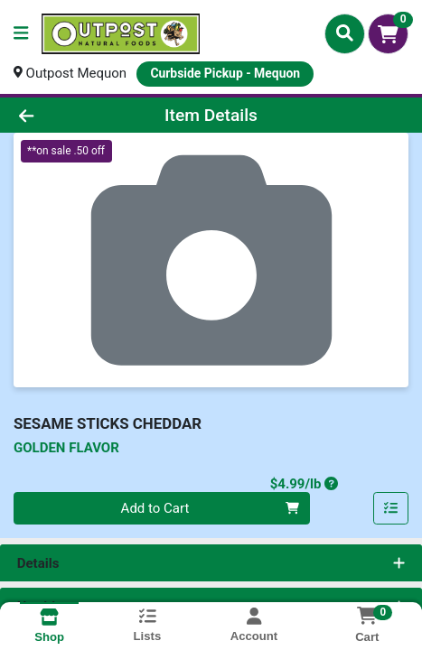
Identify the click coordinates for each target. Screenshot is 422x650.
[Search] (344, 33)
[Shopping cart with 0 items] (388, 34)
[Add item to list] (391, 508)
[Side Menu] (21, 34)
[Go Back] (63, 115)
